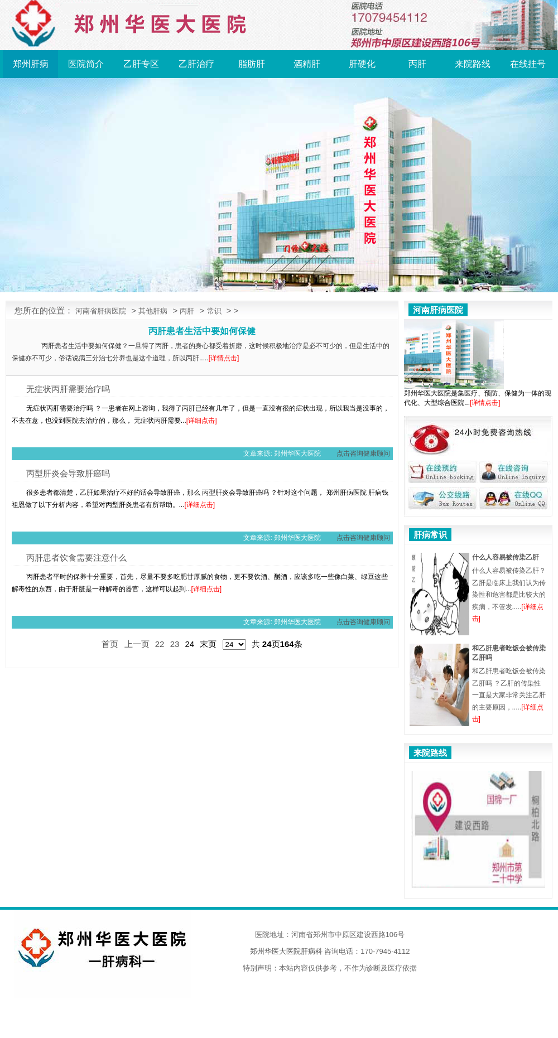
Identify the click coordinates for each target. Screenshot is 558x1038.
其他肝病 (152, 311)
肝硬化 (362, 64)
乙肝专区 (141, 64)
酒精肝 (307, 64)
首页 (110, 644)
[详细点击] (201, 420)
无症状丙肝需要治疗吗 (68, 389)
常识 (214, 311)
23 (175, 644)
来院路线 (472, 64)
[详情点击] (224, 358)
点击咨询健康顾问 (363, 453)
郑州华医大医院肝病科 (286, 951)
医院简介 (86, 64)
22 (160, 644)
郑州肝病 (31, 64)
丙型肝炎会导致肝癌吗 (68, 473)
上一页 (137, 644)
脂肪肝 (251, 64)
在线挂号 (528, 64)
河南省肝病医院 (100, 311)
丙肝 (417, 64)
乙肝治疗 (196, 64)
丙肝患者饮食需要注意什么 (76, 557)
